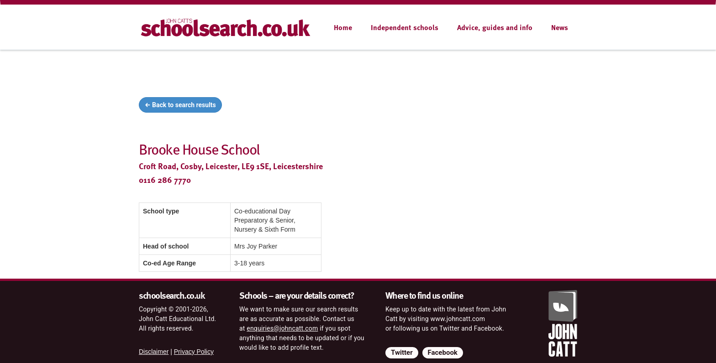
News (559, 27)
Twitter (402, 352)
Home (343, 27)
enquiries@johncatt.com (282, 328)
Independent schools (404, 27)
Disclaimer (153, 351)
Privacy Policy (194, 351)
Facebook (443, 352)
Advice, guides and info (494, 27)
